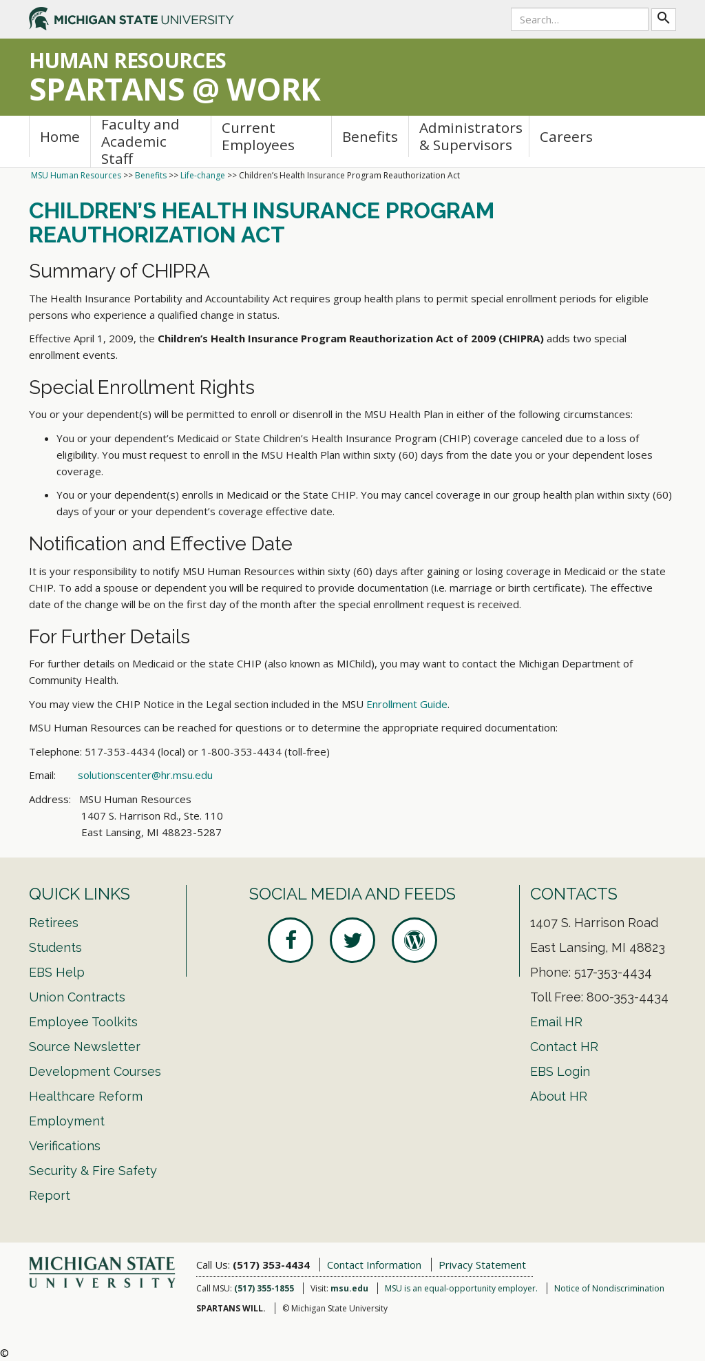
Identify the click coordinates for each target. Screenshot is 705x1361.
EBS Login (560, 1071)
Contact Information (374, 1264)
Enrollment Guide (407, 704)
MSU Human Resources (76, 175)
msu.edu (349, 1288)
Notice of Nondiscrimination (609, 1288)
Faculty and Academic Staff (140, 141)
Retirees (53, 922)
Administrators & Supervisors (471, 136)
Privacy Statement (482, 1264)
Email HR (556, 1022)
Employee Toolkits (83, 1022)
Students (55, 947)
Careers (566, 136)
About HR (558, 1096)
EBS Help (57, 972)
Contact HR (564, 1046)
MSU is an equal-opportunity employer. (461, 1288)
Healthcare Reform (86, 1096)
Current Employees (258, 136)
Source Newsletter (84, 1046)
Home (60, 136)
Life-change (202, 175)
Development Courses (95, 1071)
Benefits (370, 136)
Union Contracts (77, 997)
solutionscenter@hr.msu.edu (145, 775)
